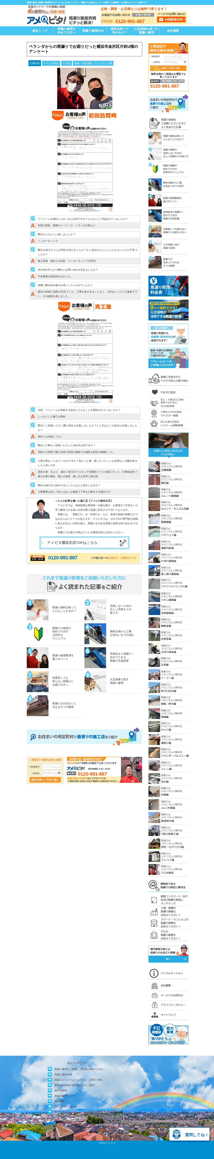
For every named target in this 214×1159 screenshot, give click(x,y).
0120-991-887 (62, 557)
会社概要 (173, 30)
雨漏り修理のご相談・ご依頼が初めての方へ (80, 1069)
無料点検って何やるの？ (120, 30)
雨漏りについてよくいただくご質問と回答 (78, 1079)
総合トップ (39, 30)
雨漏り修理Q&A (93, 30)
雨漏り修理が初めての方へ (67, 30)
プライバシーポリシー (67, 1106)
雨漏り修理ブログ (65, 1095)
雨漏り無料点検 (63, 1074)
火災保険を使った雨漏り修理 (146, 30)
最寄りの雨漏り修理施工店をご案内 (75, 1085)
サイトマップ (62, 1111)
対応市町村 (61, 1090)
